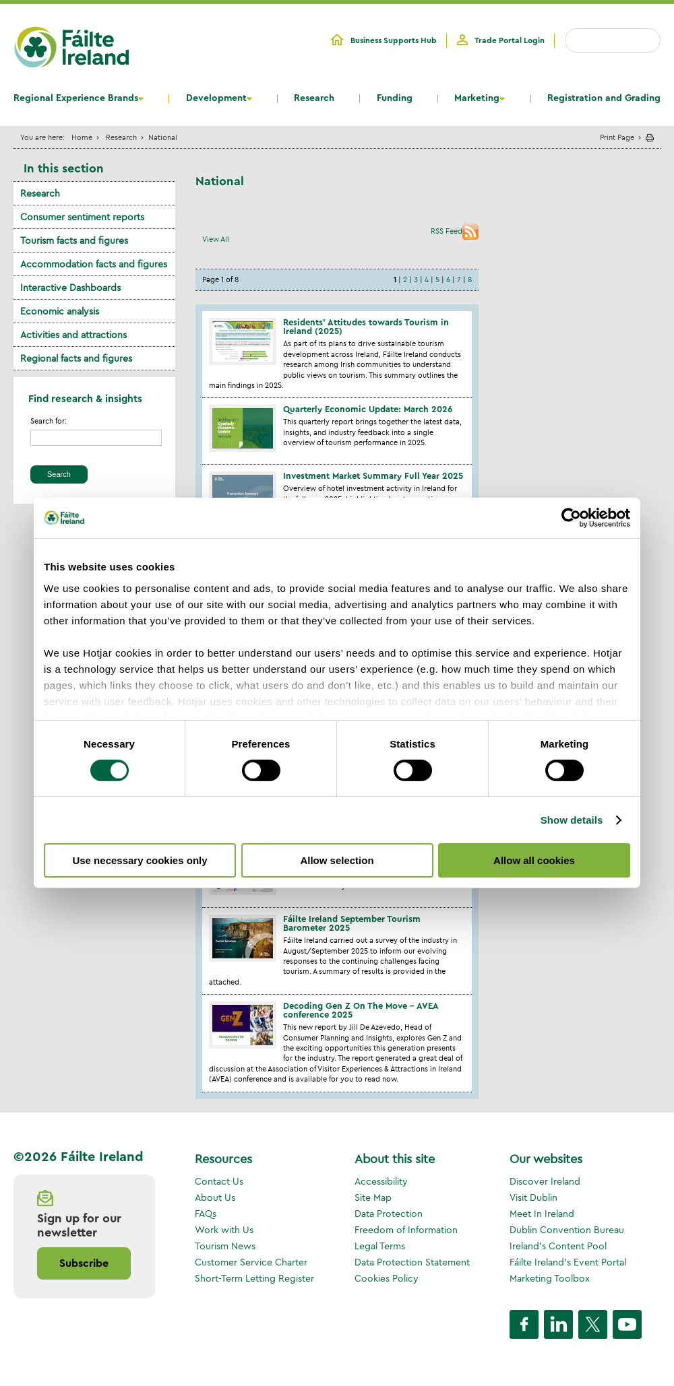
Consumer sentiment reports (82, 217)
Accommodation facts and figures (93, 264)
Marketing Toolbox (550, 1278)
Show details (572, 820)
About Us (215, 1197)
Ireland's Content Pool (558, 1246)
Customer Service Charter (251, 1262)
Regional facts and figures (76, 358)
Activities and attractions (73, 335)
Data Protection (389, 1213)
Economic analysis (59, 311)
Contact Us (219, 1181)
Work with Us (224, 1229)
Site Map (373, 1197)
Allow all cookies (534, 860)
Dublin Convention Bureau (567, 1229)
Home (81, 137)
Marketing (476, 98)
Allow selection (336, 860)
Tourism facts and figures (74, 240)
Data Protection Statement (412, 1262)
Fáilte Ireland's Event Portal (568, 1262)
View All (215, 239)
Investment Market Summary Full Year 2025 (373, 475)
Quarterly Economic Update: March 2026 (367, 409)
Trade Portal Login (509, 40)
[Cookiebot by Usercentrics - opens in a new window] (571, 518)
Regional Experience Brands (75, 98)
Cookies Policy (387, 1278)
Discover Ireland (545, 1181)
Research (314, 98)
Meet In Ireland (542, 1213)
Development (216, 98)
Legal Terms (380, 1246)
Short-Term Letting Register (254, 1278)
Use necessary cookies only (139, 860)
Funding (394, 98)
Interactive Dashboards (70, 288)
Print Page (617, 137)
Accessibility (381, 1181)
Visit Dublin (533, 1197)
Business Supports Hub (393, 40)
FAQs (205, 1213)
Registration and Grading (604, 98)
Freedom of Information (406, 1229)
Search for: (48, 421)
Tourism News (225, 1246)
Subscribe (84, 1263)
